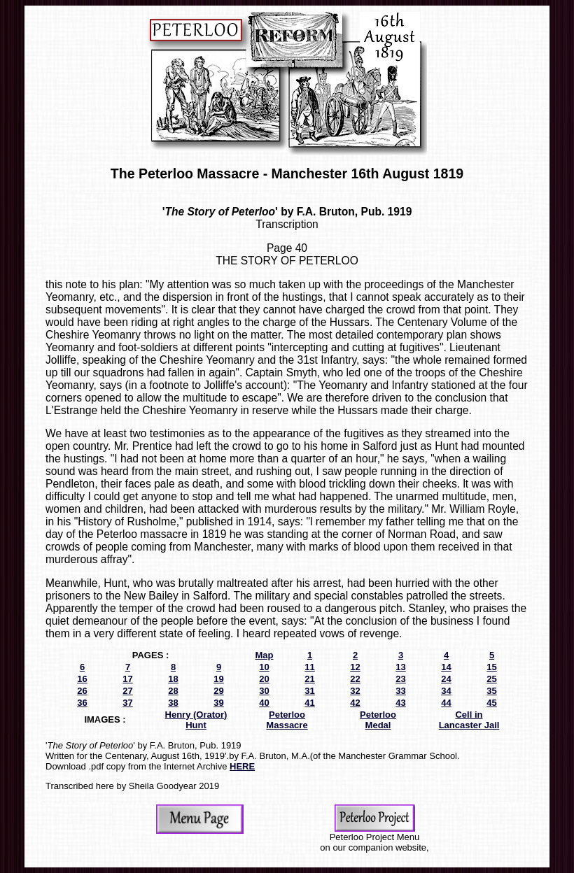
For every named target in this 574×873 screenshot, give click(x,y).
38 (173, 702)
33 (400, 691)
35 (491, 691)
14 (446, 667)
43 (400, 702)
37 (127, 702)
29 (218, 691)
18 (173, 679)
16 (82, 679)
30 (264, 691)
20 (264, 679)
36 (82, 702)
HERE (242, 766)
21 (309, 679)
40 (264, 702)
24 (446, 679)
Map (264, 655)
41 (309, 702)
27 (127, 691)
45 (491, 702)
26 (82, 691)
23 (400, 679)
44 (446, 702)
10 (264, 667)
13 (400, 667)
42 (355, 702)
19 (218, 679)
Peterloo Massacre (286, 719)
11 (309, 667)
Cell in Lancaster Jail (469, 719)
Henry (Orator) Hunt (196, 719)
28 (173, 691)
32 (355, 691)
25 (491, 679)
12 (355, 667)
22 (355, 679)
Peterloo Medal (378, 719)
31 (309, 691)
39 (218, 702)
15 (491, 667)
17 (127, 679)
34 (446, 691)
